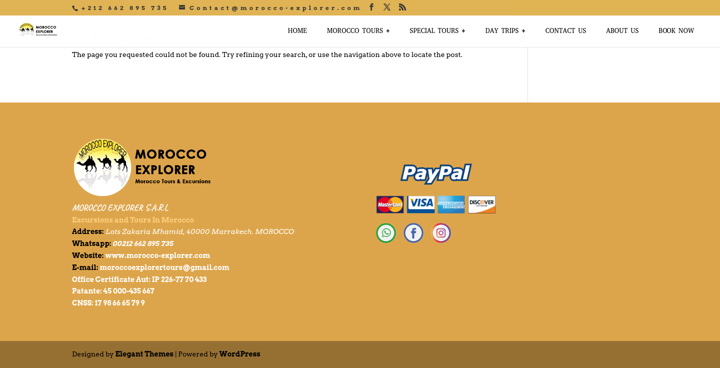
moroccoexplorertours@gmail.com (164, 268)
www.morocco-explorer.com (157, 256)
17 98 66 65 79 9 (120, 303)
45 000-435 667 (129, 291)
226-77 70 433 (183, 280)
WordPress (240, 354)
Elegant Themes (145, 354)
